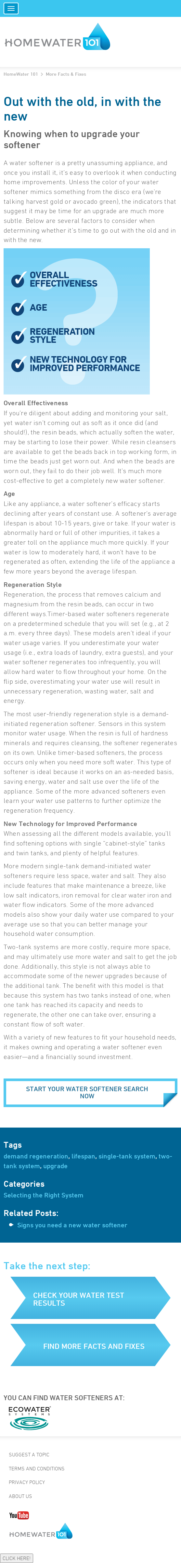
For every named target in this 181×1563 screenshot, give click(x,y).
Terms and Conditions (37, 1468)
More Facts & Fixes (66, 74)
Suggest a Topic (29, 1454)
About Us (20, 1496)
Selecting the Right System (44, 1195)
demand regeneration (36, 1156)
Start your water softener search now (87, 1092)
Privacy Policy (27, 1482)
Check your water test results (78, 1299)
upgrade (55, 1166)
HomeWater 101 (21, 74)
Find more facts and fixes (94, 1346)
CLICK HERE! (17, 1558)
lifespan (83, 1156)
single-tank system (126, 1156)
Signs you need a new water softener (72, 1225)
